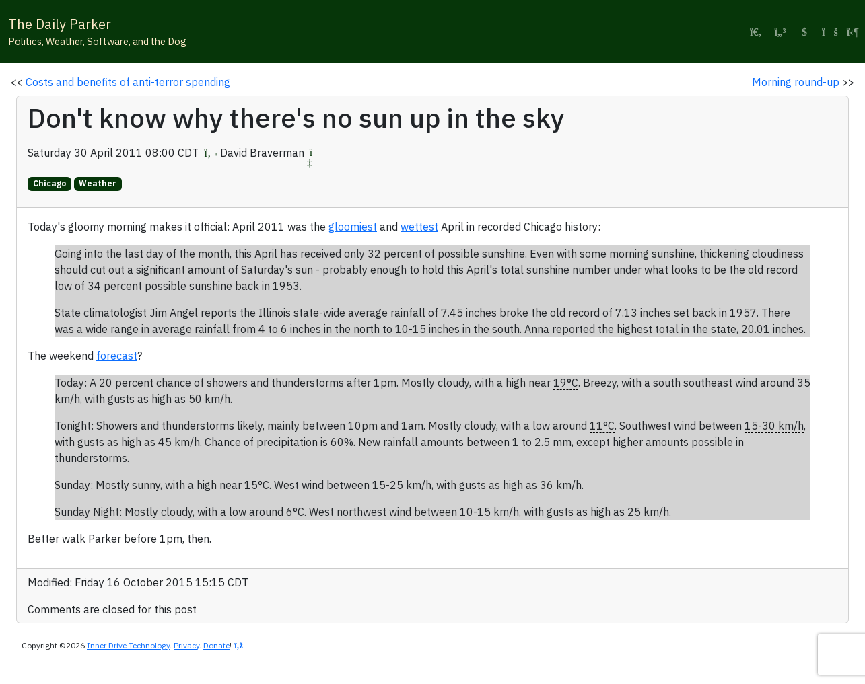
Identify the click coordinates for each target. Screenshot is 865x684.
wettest (419, 226)
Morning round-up (795, 82)
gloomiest (352, 226)
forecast (116, 356)
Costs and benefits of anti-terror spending (128, 82)
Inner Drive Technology (128, 645)
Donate (216, 645)
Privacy (186, 645)
